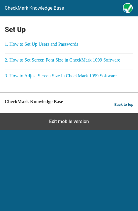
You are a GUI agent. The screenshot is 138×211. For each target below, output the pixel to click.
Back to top (123, 104)
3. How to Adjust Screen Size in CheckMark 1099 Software (61, 75)
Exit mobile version (69, 121)
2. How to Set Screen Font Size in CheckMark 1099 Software (62, 59)
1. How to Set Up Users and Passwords (41, 44)
